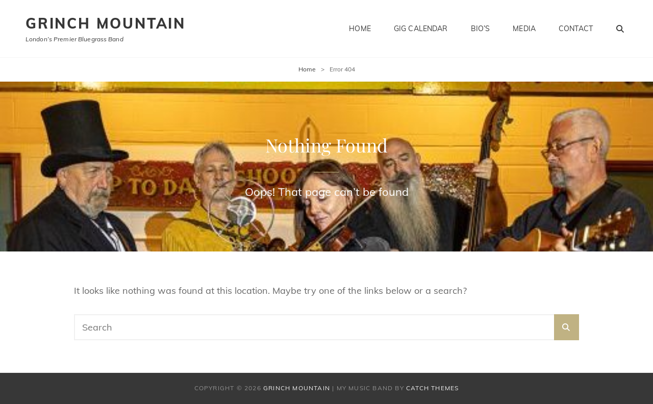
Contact (576, 28)
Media (524, 28)
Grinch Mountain (106, 23)
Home (360, 28)
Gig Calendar (421, 28)
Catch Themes (432, 388)
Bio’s (480, 28)
